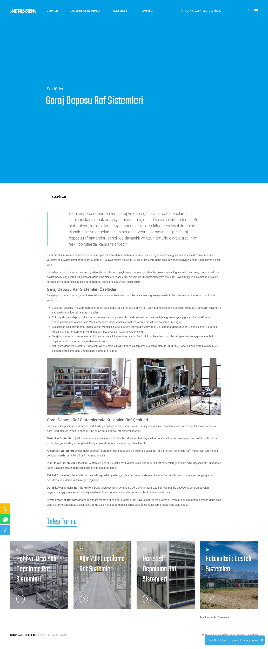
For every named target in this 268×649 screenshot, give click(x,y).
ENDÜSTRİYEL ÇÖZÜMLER (87, 11)
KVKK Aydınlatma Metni (215, 635)
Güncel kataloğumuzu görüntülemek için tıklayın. (233, 641)
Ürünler (54, 11)
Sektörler (56, 196)
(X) (261, 641)
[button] (248, 10)
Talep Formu (62, 522)
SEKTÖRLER (121, 11)
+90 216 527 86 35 (211, 11)
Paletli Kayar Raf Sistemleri (214, 617)
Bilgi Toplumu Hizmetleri (244, 635)
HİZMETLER (148, 11)
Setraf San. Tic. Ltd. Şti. (23, 635)
